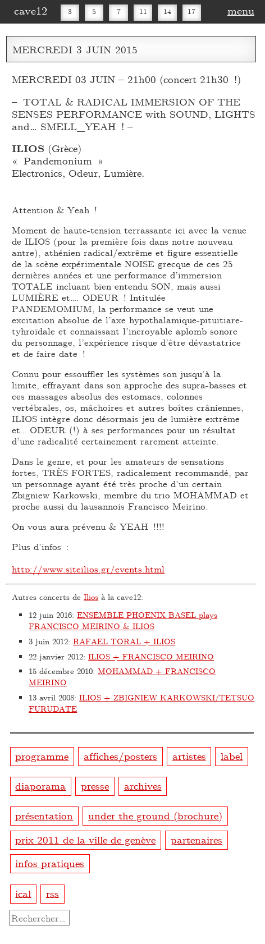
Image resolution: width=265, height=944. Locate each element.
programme (41, 756)
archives (143, 785)
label (232, 756)
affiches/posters (120, 756)
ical (23, 893)
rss (52, 893)
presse (95, 785)
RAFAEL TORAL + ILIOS (124, 641)
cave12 (30, 10)
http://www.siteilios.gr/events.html (88, 568)
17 (191, 11)
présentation (44, 815)
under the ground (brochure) (155, 815)
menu (240, 10)
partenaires (196, 839)
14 (167, 11)
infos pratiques (49, 863)
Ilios (91, 597)
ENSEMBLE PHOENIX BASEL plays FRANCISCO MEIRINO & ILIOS (123, 620)
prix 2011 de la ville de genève (85, 839)
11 (143, 11)
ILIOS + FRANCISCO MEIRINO (151, 656)
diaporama (40, 785)
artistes (189, 756)
